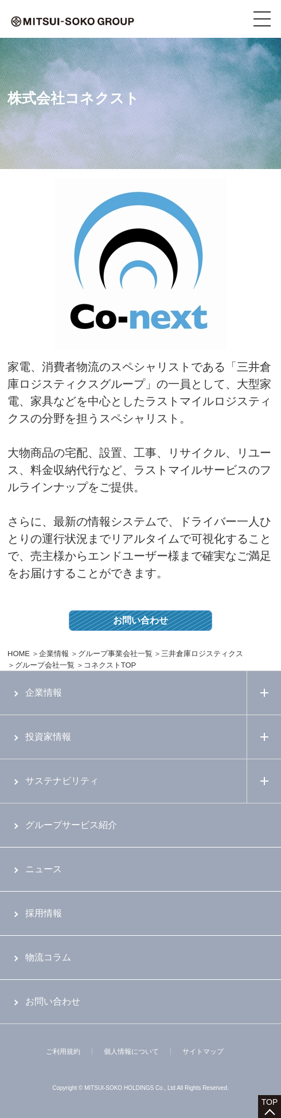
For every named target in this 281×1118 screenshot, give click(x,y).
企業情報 (54, 653)
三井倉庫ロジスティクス (202, 653)
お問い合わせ (140, 620)
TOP (270, 1102)
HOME (18, 653)
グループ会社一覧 (45, 665)
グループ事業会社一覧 (115, 653)
